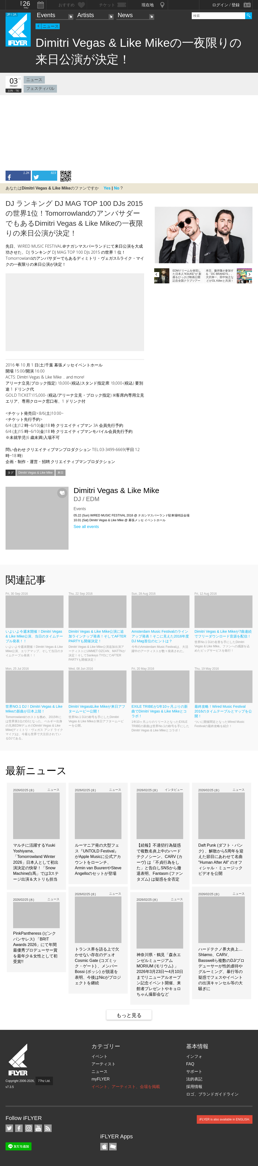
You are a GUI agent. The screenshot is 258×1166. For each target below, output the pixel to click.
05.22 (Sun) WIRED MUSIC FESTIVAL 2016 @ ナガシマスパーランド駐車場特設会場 (131, 515)
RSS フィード (48, 1128)
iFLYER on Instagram (29, 1128)
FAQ (190, 1064)
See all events (86, 526)
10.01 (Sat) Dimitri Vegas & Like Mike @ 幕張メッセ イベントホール (120, 520)
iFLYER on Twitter (9, 1128)
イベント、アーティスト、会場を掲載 (125, 1086)
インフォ (194, 1056)
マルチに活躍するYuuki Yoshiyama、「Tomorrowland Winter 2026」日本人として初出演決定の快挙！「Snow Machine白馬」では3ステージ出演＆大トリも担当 (36, 862)
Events (46, 15)
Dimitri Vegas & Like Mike (35, 472)
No (116, 188)
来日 (60, 472)
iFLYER (18, 1060)
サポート (194, 1071)
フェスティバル (40, 88)
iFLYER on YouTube (38, 1128)
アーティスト (103, 1064)
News (125, 15)
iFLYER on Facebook (19, 1128)
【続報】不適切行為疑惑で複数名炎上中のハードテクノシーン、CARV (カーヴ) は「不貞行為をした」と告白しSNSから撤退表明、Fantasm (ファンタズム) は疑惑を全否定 (160, 862)
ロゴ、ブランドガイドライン (212, 1094)
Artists (85, 15)
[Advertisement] (129, 133)
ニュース (51, 26)
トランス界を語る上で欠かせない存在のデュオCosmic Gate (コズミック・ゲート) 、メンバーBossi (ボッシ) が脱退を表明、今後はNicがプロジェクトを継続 (98, 966)
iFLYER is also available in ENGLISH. (224, 1119)
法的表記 (194, 1079)
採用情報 (194, 1086)
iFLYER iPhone (104, 1146)
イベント (99, 1056)
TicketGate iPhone (113, 1146)
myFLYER (100, 1079)
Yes (107, 188)
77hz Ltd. (44, 1081)
